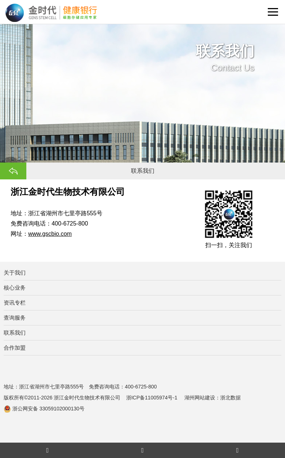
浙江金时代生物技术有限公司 (87, 398)
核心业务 (15, 287)
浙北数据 (230, 398)
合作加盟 (15, 348)
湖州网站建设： (202, 398)
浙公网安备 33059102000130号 (44, 409)
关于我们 (15, 272)
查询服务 (15, 317)
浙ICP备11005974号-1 (152, 398)
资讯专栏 (15, 302)
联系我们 (15, 332)
